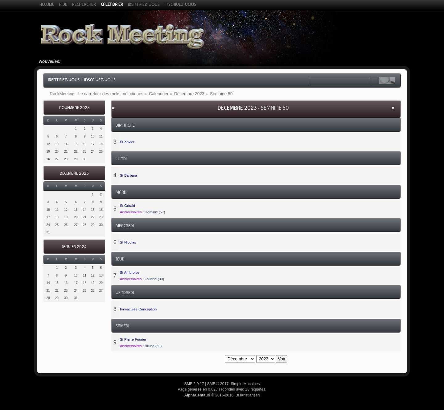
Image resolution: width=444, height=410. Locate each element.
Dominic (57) (155, 212)
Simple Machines (245, 384)
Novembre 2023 (74, 107)
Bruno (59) (153, 346)
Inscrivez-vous (100, 79)
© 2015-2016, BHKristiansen (222, 395)
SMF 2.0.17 (194, 384)
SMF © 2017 (218, 384)
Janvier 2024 (74, 246)
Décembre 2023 (74, 173)
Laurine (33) (154, 279)
